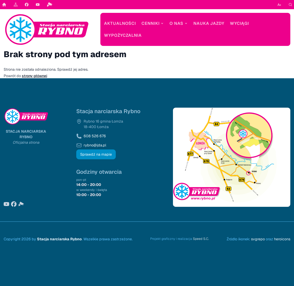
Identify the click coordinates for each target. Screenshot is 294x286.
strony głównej (34, 75)
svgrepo (258, 239)
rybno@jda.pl (95, 145)
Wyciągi (239, 23)
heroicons (282, 239)
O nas (179, 23)
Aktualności (120, 23)
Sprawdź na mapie (96, 154)
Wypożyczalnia (123, 35)
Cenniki (152, 23)
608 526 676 (95, 136)
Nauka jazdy (208, 23)
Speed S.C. (201, 239)
